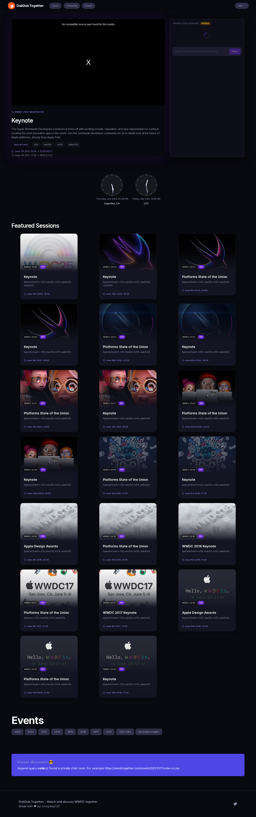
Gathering (72, 5)
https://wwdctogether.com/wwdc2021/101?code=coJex (142, 768)
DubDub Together (26, 5)
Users (55, 5)
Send (235, 51)
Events (88, 5)
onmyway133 (51, 806)
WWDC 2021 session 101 (28, 112)
